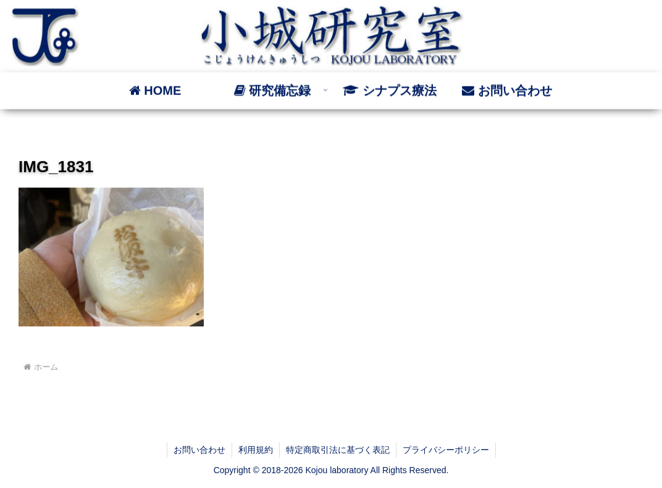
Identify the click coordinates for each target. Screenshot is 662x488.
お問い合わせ (199, 450)
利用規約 (255, 450)
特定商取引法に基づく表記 (338, 450)
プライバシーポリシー (446, 450)
